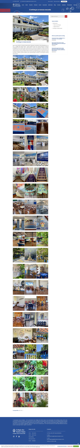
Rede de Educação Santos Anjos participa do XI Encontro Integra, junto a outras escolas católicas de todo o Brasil (58, 49)
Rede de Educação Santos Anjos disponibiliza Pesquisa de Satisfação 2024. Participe (58, 43)
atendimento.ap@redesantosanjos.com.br (29, 1)
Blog (55, 4)
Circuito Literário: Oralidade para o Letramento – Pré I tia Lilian (58, 38)
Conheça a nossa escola (57, 28)
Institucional (54, 23)
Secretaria (45, 4)
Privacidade (69, 4)
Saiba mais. (38, 446)
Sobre (26, 4)
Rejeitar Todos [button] (70, 446)
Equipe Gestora (56, 26)
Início (23, 4)
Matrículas (50, 4)
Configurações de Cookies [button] (62, 446)
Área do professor (57, 1)
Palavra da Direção (57, 25)
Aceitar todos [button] (76, 446)
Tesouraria (64, 1)
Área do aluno (50, 1)
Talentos (75, 4)
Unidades (64, 4)
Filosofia (30, 4)
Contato (58, 4)
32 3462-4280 (16, 1)
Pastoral (35, 4)
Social (40, 4)
